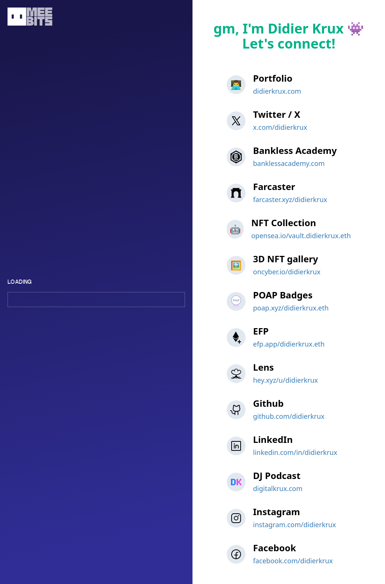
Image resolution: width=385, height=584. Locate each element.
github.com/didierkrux (288, 416)
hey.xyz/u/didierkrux (285, 380)
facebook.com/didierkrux (293, 560)
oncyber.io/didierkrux (286, 271)
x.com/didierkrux (280, 127)
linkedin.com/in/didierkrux (295, 452)
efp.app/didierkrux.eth (288, 343)
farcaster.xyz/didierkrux (290, 199)
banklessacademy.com (288, 163)
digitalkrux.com (278, 488)
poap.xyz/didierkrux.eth (291, 307)
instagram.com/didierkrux (294, 524)
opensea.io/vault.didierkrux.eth (301, 235)
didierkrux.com (277, 91)
